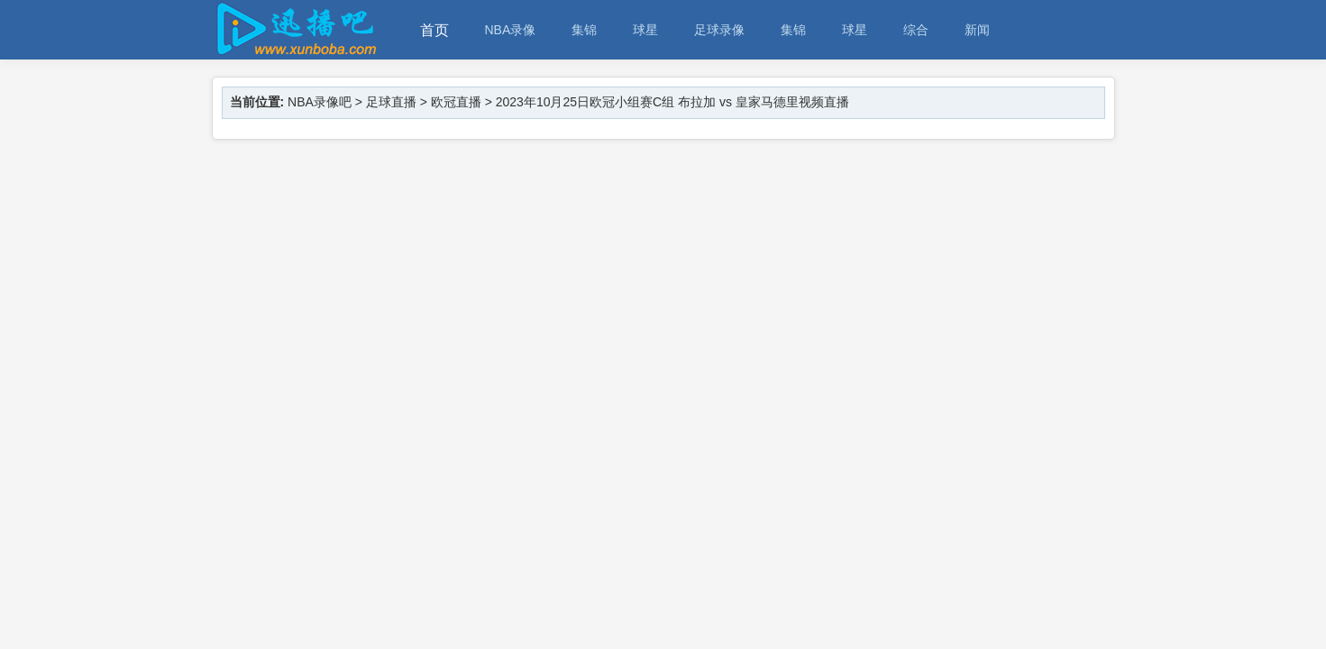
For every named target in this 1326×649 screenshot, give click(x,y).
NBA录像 (510, 30)
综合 (915, 30)
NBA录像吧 (320, 102)
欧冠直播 (456, 102)
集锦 (584, 30)
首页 (434, 30)
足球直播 (391, 102)
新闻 (977, 30)
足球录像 (719, 30)
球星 (645, 30)
